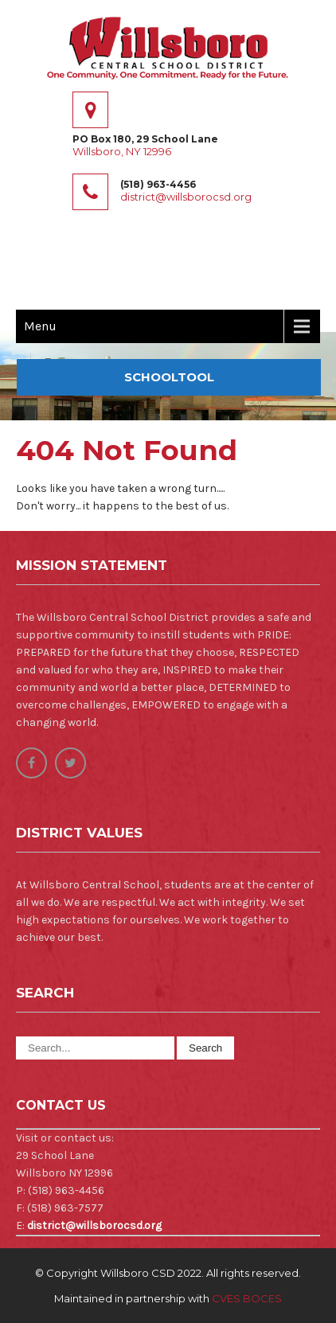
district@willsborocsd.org (186, 196)
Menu (40, 326)
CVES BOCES (247, 1298)
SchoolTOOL (169, 376)
